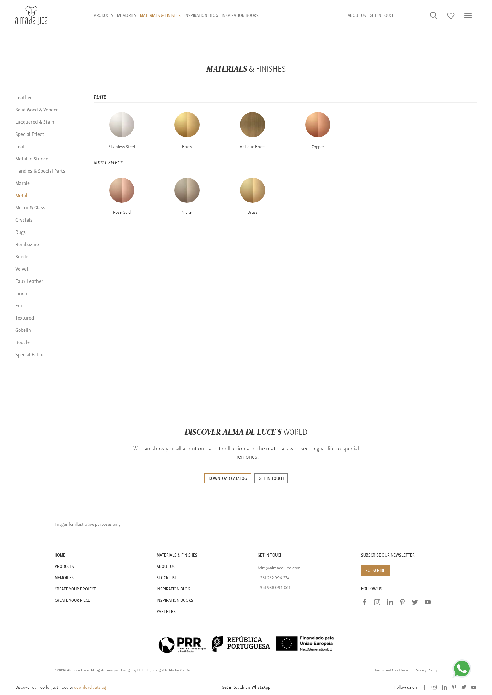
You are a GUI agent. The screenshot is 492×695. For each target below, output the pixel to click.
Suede (21, 256)
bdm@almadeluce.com (279, 568)
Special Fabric (30, 354)
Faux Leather (29, 281)
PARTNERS (166, 612)
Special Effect (29, 134)
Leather (23, 97)
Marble (22, 183)
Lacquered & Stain (34, 122)
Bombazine (27, 244)
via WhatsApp (257, 687)
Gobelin (23, 330)
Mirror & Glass (30, 207)
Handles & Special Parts (40, 171)
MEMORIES (64, 578)
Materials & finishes (160, 16)
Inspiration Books (240, 16)
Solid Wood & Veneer (36, 109)
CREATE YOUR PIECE (72, 600)
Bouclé (22, 342)
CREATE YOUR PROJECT (75, 589)
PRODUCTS (64, 566)
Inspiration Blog (201, 16)
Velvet (22, 269)
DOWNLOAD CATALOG (228, 479)
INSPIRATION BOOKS (175, 600)
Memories (126, 16)
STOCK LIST (167, 578)
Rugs (20, 232)
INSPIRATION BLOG (173, 589)
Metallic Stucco (31, 158)
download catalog (90, 687)
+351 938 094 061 (274, 587)
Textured (24, 318)
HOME (60, 555)
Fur (19, 305)
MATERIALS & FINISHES (177, 555)
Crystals (24, 220)
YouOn (185, 670)
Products (103, 16)
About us (357, 16)
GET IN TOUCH (382, 16)
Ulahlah (143, 670)
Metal (21, 195)
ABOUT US (166, 566)
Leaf (19, 146)
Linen (21, 293)
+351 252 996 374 (274, 578)
